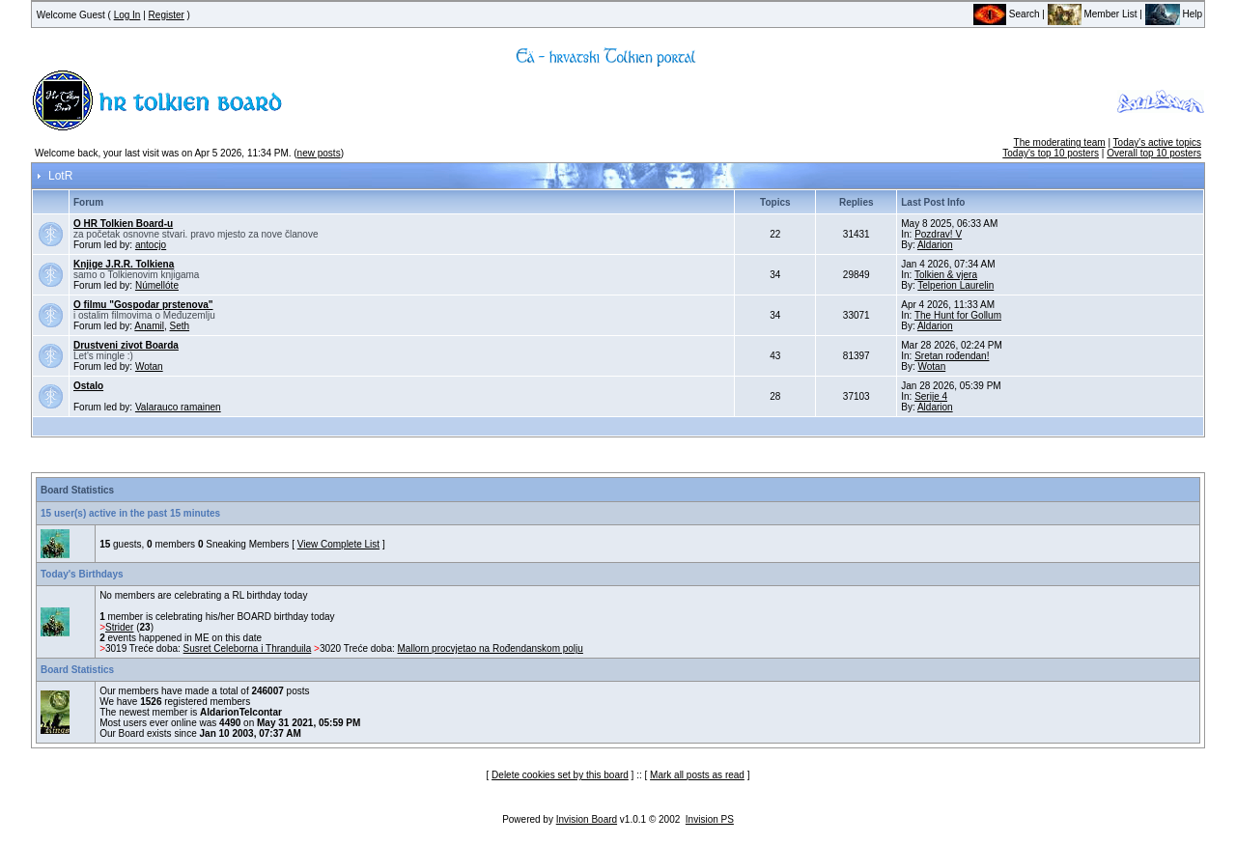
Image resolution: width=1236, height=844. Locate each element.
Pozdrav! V (938, 234)
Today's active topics (1157, 142)
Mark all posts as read (697, 775)
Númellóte (157, 285)
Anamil (149, 326)
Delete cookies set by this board (560, 775)
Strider (119, 627)
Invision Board (586, 819)
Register (166, 15)
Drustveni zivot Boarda (126, 345)
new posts (319, 153)
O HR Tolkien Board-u (123, 223)
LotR (60, 176)
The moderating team (1060, 142)
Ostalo (88, 385)
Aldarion (935, 244)
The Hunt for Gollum (957, 315)
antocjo (150, 244)
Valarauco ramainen (178, 407)
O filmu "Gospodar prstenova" (143, 304)
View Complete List (338, 544)
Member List (1093, 14)
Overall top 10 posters (1154, 153)
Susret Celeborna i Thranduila (247, 648)
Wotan (149, 366)
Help (1173, 14)
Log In (127, 15)
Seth (180, 326)
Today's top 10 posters (1050, 153)
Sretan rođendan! (951, 356)
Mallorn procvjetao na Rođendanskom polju (490, 648)
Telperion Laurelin (955, 285)
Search (1006, 14)
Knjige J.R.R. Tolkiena (123, 264)
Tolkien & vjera (945, 274)
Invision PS (710, 819)
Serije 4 (930, 396)
